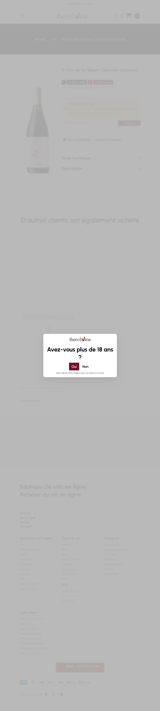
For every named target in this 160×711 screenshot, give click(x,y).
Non (85, 366)
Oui (74, 366)
